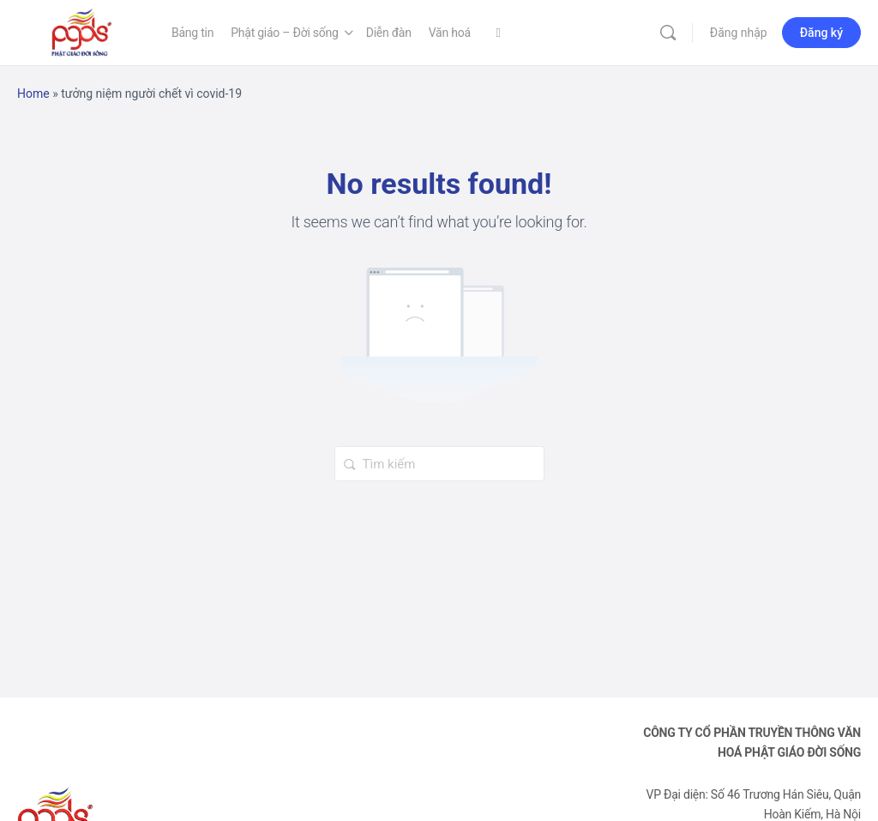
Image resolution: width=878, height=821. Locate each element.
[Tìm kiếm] (668, 32)
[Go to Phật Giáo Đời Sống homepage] (81, 31)
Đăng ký (821, 32)
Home (33, 93)
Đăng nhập (738, 32)
